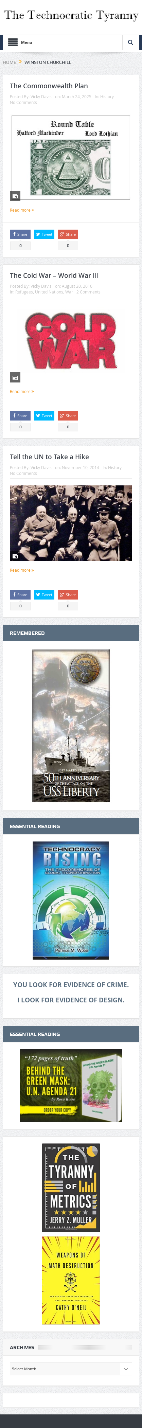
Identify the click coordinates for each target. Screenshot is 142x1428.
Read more (22, 210)
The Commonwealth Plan (49, 86)
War (69, 291)
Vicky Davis (41, 96)
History (107, 96)
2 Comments (88, 291)
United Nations (49, 291)
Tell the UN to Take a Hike (49, 456)
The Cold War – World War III (54, 275)
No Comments (23, 102)
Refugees (24, 291)
